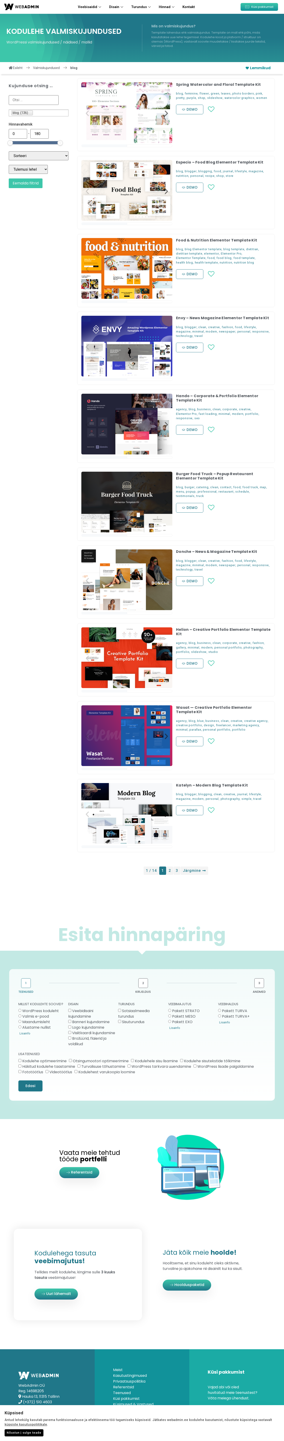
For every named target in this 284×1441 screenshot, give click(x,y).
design (209, 725)
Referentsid (123, 1387)
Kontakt (188, 7)
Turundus (141, 7)
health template (206, 262)
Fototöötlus (32, 1071)
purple (191, 98)
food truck (250, 487)
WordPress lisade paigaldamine (225, 1066)
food (217, 171)
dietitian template (189, 253)
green (215, 93)
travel (199, 336)
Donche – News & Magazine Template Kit (216, 551)
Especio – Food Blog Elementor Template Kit (219, 162)
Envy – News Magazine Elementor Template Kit (222, 318)
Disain (116, 7)
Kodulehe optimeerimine (44, 1060)
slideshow (215, 98)
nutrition (182, 176)
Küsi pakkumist (126, 1398)
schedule (242, 491)
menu (180, 491)
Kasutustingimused (130, 1375)
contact (226, 487)
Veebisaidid (90, 7)
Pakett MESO (184, 1016)
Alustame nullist (36, 1027)
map (263, 487)
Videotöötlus (60, 1071)
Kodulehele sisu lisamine (156, 1060)
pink (259, 93)
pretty (180, 98)
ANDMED (259, 991)
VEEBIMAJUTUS (179, 1004)
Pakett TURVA (234, 1010)
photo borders (243, 93)
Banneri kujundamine (91, 1022)
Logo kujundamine (88, 1027)
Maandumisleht (36, 1022)
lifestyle (241, 171)
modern (211, 331)
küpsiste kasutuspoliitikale (26, 1425)
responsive (260, 331)
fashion (227, 327)
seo (197, 418)
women (261, 98)
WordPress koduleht (40, 1010)
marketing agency (246, 725)
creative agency (256, 721)
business (204, 409)
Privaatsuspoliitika (129, 1381)
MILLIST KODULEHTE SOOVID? (40, 1004)
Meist (118, 1370)
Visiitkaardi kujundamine (93, 1033)
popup (191, 491)
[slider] (10, 143)
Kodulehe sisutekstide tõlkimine (212, 1060)
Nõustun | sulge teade (24, 1432)
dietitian (252, 249)
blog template (233, 249)
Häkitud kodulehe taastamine (48, 1066)
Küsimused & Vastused (133, 1404)
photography (253, 647)
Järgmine (194, 870)
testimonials (185, 496)
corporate (229, 409)
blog (179, 93)
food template (244, 258)
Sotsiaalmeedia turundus (134, 1013)
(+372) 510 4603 (37, 1402)
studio (213, 652)
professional (207, 491)
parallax (195, 729)
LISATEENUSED (29, 1054)
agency (181, 409)
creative (214, 327)
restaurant (226, 491)
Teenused (122, 1393)
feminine (191, 93)
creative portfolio (189, 725)
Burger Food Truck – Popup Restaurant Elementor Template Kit (214, 476)
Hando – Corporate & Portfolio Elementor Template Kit (217, 398)
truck (200, 496)
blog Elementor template (203, 249)
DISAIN (73, 1004)
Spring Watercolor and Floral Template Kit (218, 84)
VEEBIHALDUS (228, 1004)
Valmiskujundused (46, 68)
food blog (224, 258)
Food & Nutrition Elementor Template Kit (216, 240)
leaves (226, 93)
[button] (259, 7)
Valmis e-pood (35, 1016)
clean (202, 327)
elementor (211, 253)
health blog (184, 262)
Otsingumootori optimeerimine (101, 1060)
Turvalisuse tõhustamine (103, 1066)
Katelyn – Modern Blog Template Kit (212, 785)
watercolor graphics (239, 98)
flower (204, 93)
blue (200, 721)
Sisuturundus (133, 1022)
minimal (198, 331)
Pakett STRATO (186, 1010)
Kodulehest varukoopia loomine (106, 1071)
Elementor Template (190, 258)
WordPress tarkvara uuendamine (161, 1066)
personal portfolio (228, 647)
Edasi (30, 1085)
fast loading (208, 414)
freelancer (223, 725)
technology (184, 336)
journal (228, 171)
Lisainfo (25, 1033)
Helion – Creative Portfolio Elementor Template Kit (223, 632)
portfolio (251, 414)
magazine (256, 171)
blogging (205, 171)
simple (246, 799)
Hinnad (167, 7)
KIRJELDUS (143, 991)
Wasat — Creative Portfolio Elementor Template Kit (214, 710)
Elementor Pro (231, 253)
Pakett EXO (182, 1022)
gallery (181, 647)
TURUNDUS (126, 1004)
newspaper (227, 331)
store (229, 176)
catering (202, 487)
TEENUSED (25, 991)
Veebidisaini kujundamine (80, 1013)
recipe (210, 176)
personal (196, 176)
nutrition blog (244, 262)
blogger (191, 171)
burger (190, 487)
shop (201, 98)
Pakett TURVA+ (236, 1016)
